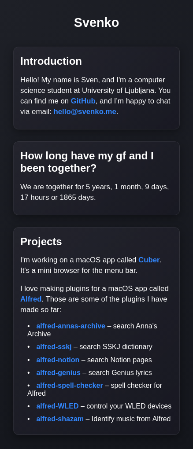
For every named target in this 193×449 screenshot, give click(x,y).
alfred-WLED (57, 406)
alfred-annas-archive (70, 326)
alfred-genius (58, 372)
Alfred (30, 299)
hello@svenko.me (85, 111)
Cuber (149, 260)
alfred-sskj (53, 346)
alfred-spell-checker (69, 385)
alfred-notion (57, 360)
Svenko (96, 22)
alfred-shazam (60, 419)
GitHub (83, 101)
